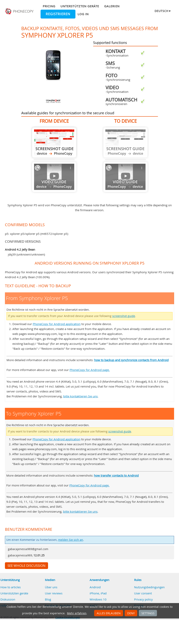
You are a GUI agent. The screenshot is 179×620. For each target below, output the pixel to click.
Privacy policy (143, 599)
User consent (143, 593)
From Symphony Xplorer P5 (54, 142)
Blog (48, 599)
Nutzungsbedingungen (149, 587)
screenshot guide (123, 316)
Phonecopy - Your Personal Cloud (20, 11)
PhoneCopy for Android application (57, 324)
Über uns (51, 587)
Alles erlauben (109, 613)
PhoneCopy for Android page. (90, 370)
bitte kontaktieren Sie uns (80, 396)
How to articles (10, 587)
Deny (131, 613)
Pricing (49, 6)
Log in (83, 14)
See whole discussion (26, 565)
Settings (147, 613)
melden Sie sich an (70, 540)
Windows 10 (98, 599)
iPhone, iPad (98, 593)
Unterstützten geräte (79, 6)
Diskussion (7, 599)
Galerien (111, 6)
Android (95, 587)
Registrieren (58, 14)
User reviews (53, 593)
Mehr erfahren (76, 613)
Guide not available (54, 177)
